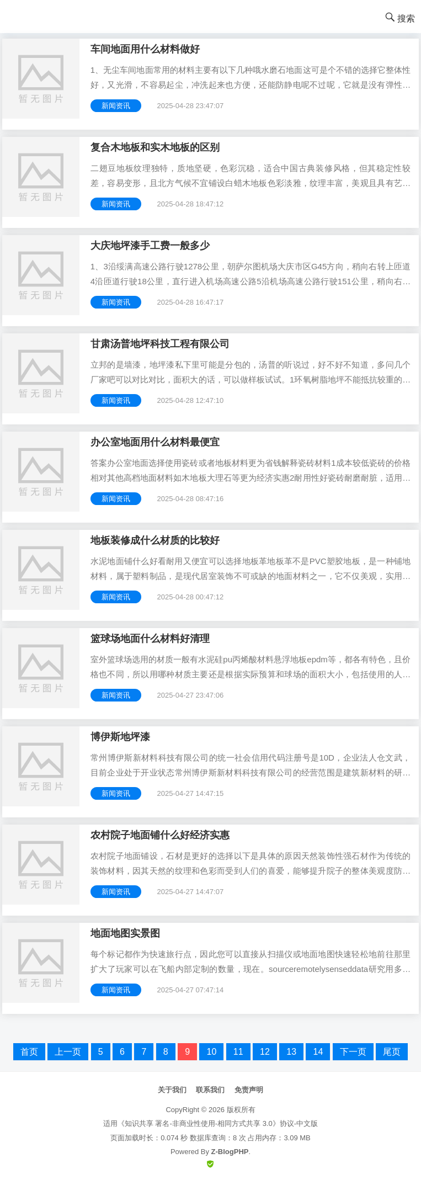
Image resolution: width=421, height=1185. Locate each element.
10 (211, 1051)
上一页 (68, 1051)
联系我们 (210, 1090)
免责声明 (249, 1090)
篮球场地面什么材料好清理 (150, 638)
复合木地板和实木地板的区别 (155, 147)
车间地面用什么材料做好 (145, 49)
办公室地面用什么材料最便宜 (155, 442)
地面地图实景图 (125, 933)
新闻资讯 (116, 106)
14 (318, 1051)
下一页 (353, 1051)
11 (238, 1051)
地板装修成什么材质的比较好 (155, 540)
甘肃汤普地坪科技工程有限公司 (160, 343)
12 (265, 1051)
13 (291, 1051)
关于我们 (172, 1090)
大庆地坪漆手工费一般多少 (150, 245)
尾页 (392, 1051)
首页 (29, 1051)
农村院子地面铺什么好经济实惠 (160, 835)
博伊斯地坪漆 (120, 736)
